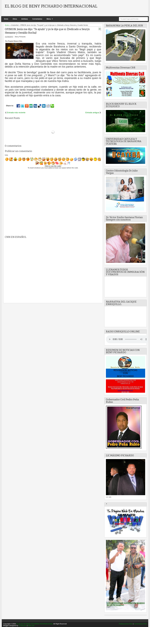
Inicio (6, 19)
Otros (15, 19)
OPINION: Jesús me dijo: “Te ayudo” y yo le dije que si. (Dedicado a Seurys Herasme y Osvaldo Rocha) (47, 31)
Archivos (24, 19)
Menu (49, 19)
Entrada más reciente (16, 112)
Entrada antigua (92, 112)
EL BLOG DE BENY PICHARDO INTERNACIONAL (51, 6)
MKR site (31, 625)
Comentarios (37, 19)
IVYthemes (23, 625)
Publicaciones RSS (126, 624)
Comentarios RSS (140, 624)
